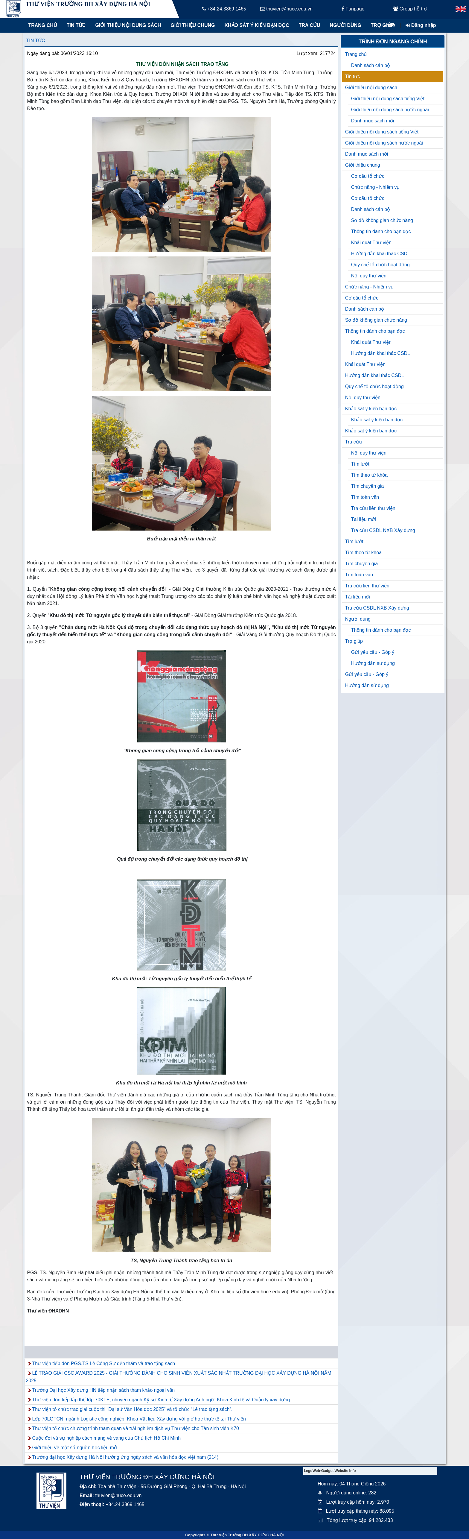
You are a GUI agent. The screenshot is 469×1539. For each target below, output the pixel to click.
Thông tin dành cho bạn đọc (381, 231)
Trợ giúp (382, 25)
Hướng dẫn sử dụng (373, 663)
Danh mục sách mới (372, 120)
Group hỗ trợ (410, 8)
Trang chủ (42, 25)
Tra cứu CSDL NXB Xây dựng (383, 530)
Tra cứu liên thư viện (373, 508)
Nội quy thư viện (368, 275)
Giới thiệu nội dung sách (126, 25)
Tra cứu (309, 25)
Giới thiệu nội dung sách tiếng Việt (387, 98)
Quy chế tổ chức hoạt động (380, 264)
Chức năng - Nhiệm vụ (375, 187)
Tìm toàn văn (365, 497)
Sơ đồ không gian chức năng (382, 220)
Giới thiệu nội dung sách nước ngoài (390, 109)
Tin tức (76, 25)
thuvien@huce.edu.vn (286, 8)
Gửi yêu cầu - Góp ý (373, 652)
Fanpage (353, 8)
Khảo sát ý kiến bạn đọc (256, 25)
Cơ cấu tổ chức (367, 176)
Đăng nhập (421, 25)
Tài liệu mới (363, 519)
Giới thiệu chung (192, 25)
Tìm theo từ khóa (369, 475)
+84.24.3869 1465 (224, 8)
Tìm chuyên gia (367, 486)
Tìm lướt (360, 464)
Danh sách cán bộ (370, 65)
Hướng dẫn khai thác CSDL (380, 253)
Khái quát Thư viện (371, 242)
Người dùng (345, 25)
